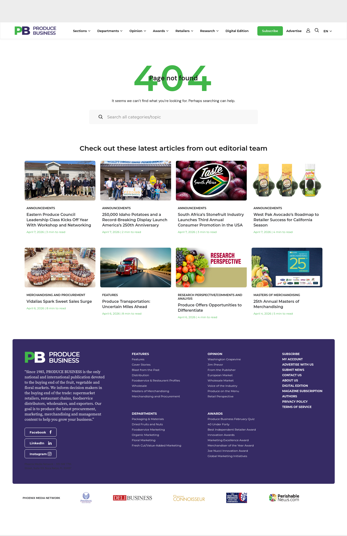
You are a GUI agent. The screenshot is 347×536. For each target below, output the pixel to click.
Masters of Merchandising (150, 391)
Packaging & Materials (148, 419)
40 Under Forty (219, 424)
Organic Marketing (145, 435)
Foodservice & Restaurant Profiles (156, 380)
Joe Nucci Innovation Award (228, 451)
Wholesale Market (221, 380)
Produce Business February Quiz (231, 419)
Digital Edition (237, 31)
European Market (220, 375)
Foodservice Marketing (148, 430)
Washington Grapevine (224, 359)
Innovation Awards (221, 435)
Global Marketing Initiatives (227, 456)
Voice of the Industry (223, 386)
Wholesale (139, 386)
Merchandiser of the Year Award (231, 445)
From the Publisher (222, 370)
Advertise (294, 31)
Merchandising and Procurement (156, 396)
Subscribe (270, 31)
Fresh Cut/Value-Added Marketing (156, 445)
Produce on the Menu (223, 391)
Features (138, 359)
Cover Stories (141, 365)
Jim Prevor (215, 365)
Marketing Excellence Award (228, 440)
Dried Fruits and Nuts (147, 424)
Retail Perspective (221, 396)
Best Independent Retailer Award (232, 430)
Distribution (140, 375)
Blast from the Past (146, 370)
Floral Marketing (143, 440)
